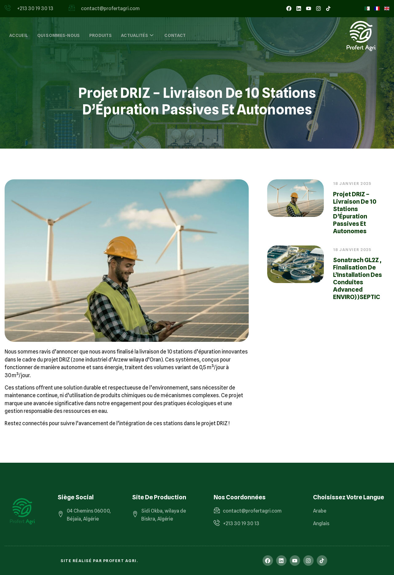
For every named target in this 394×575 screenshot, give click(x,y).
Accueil (18, 35)
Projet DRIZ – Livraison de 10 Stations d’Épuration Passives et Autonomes (354, 212)
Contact (175, 35)
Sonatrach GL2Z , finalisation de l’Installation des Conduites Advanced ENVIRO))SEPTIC (357, 278)
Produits (100, 35)
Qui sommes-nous (58, 35)
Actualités (137, 35)
